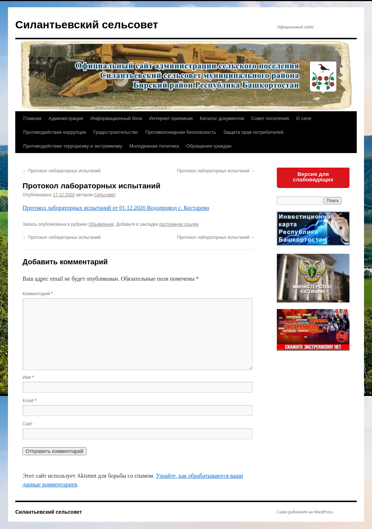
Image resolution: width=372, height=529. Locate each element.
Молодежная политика (154, 146)
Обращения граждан (209, 146)
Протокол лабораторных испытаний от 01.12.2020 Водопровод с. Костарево (116, 208)
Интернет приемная (171, 118)
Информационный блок (116, 118)
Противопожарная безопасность (180, 132)
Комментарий (38, 293)
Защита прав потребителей (253, 132)
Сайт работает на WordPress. (305, 511)
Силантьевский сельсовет (86, 25)
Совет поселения (270, 118)
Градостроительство (115, 132)
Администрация (65, 118)
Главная (32, 118)
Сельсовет (105, 194)
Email (29, 400)
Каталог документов (222, 118)
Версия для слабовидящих (313, 177)
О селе (303, 118)
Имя (28, 377)
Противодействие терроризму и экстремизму (72, 146)
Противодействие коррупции (54, 132)
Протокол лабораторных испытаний (62, 170)
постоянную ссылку (178, 224)
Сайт (28, 423)
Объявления (101, 224)
